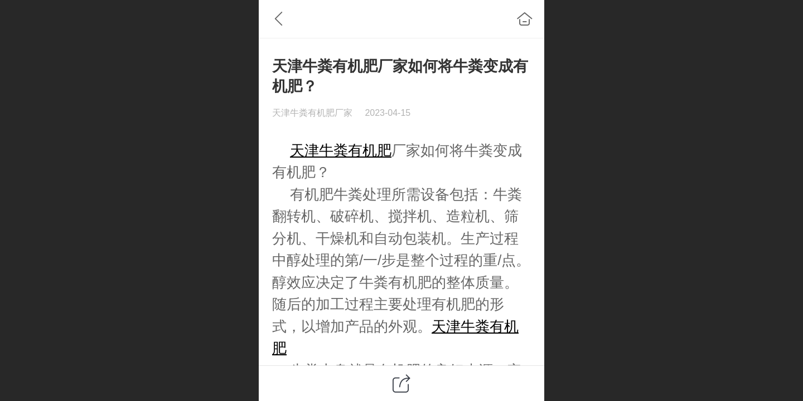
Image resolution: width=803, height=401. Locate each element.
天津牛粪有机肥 (340, 150)
